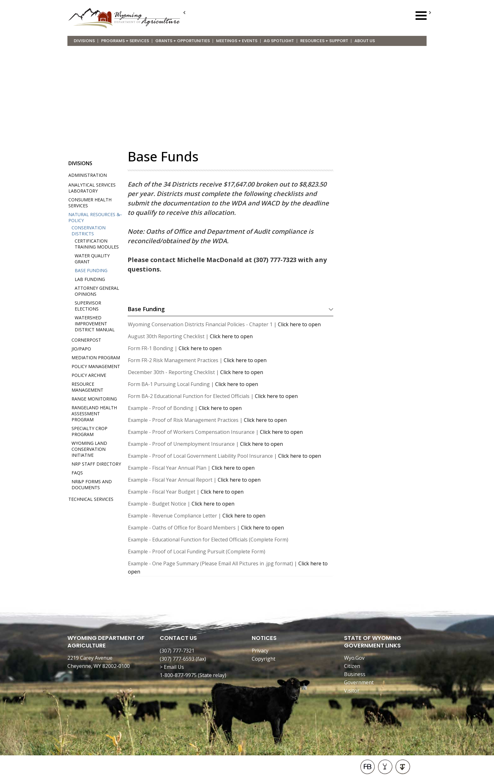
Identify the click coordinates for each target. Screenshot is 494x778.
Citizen (352, 666)
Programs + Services (125, 41)
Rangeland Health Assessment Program (94, 414)
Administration (87, 175)
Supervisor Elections (88, 306)
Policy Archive (89, 375)
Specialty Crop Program (89, 431)
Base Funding (91, 270)
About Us (364, 41)
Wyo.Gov (354, 657)
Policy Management (96, 366)
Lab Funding (90, 279)
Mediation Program (96, 358)
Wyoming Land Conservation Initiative (89, 449)
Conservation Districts (89, 231)
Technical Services (90, 499)
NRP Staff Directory (96, 464)
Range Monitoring (94, 399)
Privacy (260, 650)
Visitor (351, 690)
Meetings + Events (236, 41)
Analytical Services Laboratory (92, 188)
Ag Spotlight (279, 41)
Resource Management (87, 387)
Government (359, 682)
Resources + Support (324, 41)
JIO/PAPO (81, 349)
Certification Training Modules (97, 244)
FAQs (77, 473)
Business (354, 674)
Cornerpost (86, 340)
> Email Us (172, 666)
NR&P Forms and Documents (92, 484)
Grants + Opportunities (182, 41)
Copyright (263, 658)
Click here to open (299, 324)
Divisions (84, 41)
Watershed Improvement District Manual (95, 324)
